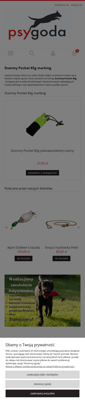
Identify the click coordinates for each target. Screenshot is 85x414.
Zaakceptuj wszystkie (42, 393)
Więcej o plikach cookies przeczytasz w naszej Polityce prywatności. (40, 366)
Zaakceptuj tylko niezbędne (42, 374)
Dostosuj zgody (42, 383)
